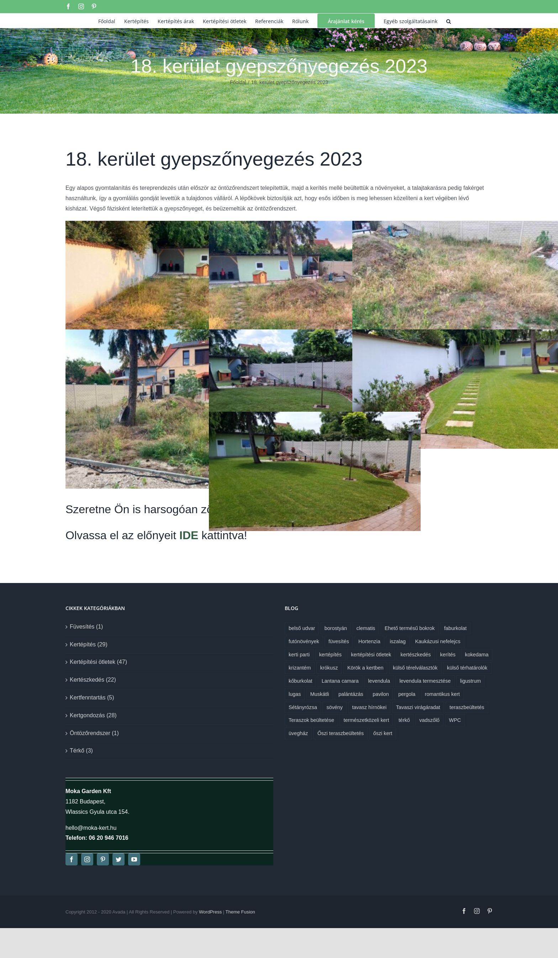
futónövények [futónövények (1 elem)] (304, 641)
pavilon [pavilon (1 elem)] (381, 694)
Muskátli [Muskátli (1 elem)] (319, 694)
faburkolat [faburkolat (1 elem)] (455, 628)
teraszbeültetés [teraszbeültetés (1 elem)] (466, 707)
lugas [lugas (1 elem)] (295, 694)
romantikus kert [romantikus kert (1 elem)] (442, 694)
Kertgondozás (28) (93, 715)
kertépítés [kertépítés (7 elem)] (330, 654)
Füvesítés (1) (86, 627)
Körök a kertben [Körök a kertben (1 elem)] (365, 668)
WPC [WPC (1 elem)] (455, 720)
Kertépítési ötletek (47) (98, 662)
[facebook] (71, 859)
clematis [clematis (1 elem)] (366, 628)
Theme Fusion (240, 912)
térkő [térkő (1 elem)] (404, 720)
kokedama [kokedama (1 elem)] (476, 654)
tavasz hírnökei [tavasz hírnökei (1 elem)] (369, 707)
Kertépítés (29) (88, 644)
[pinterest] (103, 859)
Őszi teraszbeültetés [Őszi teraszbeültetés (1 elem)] (340, 733)
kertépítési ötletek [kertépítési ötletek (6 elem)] (371, 654)
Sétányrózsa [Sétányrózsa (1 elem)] (303, 707)
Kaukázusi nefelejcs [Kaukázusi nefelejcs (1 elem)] (437, 641)
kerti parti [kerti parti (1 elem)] (299, 654)
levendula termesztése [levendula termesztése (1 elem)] (425, 681)
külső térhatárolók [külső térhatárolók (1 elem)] (467, 668)
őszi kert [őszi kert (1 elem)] (383, 733)
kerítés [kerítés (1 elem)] (448, 654)
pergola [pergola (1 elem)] (406, 694)
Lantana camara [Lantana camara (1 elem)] (340, 681)
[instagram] (87, 859)
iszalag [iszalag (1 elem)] (398, 641)
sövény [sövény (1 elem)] (334, 707)
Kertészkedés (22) (93, 680)
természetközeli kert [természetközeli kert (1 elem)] (366, 720)
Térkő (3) (81, 751)
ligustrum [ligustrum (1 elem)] (470, 681)
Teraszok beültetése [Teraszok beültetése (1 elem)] (311, 720)
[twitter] (118, 859)
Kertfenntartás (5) (92, 697)
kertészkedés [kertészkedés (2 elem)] (416, 654)
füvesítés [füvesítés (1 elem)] (338, 641)
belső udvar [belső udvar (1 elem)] (302, 628)
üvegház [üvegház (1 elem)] (298, 733)
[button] (448, 21)
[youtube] (134, 859)
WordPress (210, 912)
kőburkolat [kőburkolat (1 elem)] (300, 681)
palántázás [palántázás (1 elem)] (350, 694)
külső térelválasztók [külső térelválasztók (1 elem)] (415, 668)
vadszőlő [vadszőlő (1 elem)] (429, 720)
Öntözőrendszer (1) (94, 733)
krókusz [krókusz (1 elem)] (329, 668)
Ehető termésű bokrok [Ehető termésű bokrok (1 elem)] (410, 628)
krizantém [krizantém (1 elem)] (300, 668)
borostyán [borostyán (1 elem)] (336, 628)
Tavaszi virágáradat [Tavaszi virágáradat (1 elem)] (418, 707)
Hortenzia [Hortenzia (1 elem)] (369, 641)
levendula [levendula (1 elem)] (379, 681)
